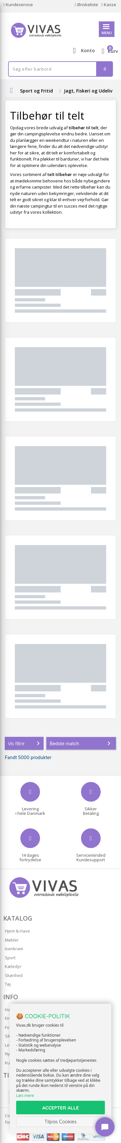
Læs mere (25, 1095)
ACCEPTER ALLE (60, 1108)
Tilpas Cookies (61, 1122)
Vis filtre (25, 743)
